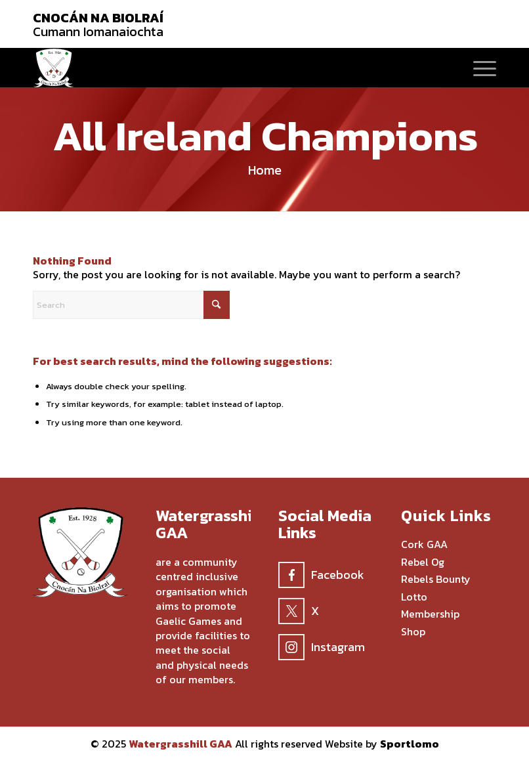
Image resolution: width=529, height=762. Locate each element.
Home (265, 170)
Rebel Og (422, 562)
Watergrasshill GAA (180, 743)
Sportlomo (409, 743)
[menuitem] (478, 67)
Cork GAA (424, 545)
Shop (413, 632)
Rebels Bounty (436, 579)
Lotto (414, 597)
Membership (430, 614)
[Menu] (478, 67)
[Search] (131, 305)
